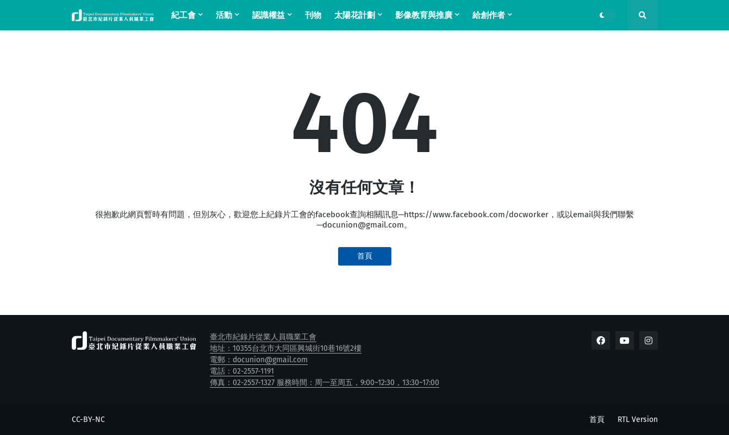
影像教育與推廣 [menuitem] (423, 15)
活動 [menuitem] (224, 15)
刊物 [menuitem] (313, 15)
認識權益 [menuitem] (268, 15)
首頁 (364, 256)
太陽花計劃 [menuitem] (354, 15)
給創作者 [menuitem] (488, 15)
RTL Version (638, 419)
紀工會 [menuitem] (183, 15)
